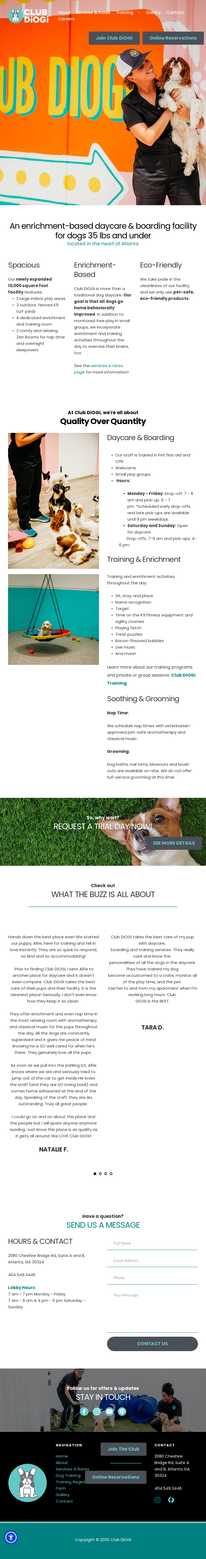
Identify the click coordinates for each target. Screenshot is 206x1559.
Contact (64, 1501)
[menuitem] (64, 12)
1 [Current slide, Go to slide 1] (95, 1173)
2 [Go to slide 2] (100, 1173)
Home (62, 1456)
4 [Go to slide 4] (111, 1173)
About (62, 1462)
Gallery (62, 1494)
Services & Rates (72, 1469)
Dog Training (68, 1475)
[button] (11, 1537)
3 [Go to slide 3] (105, 1173)
